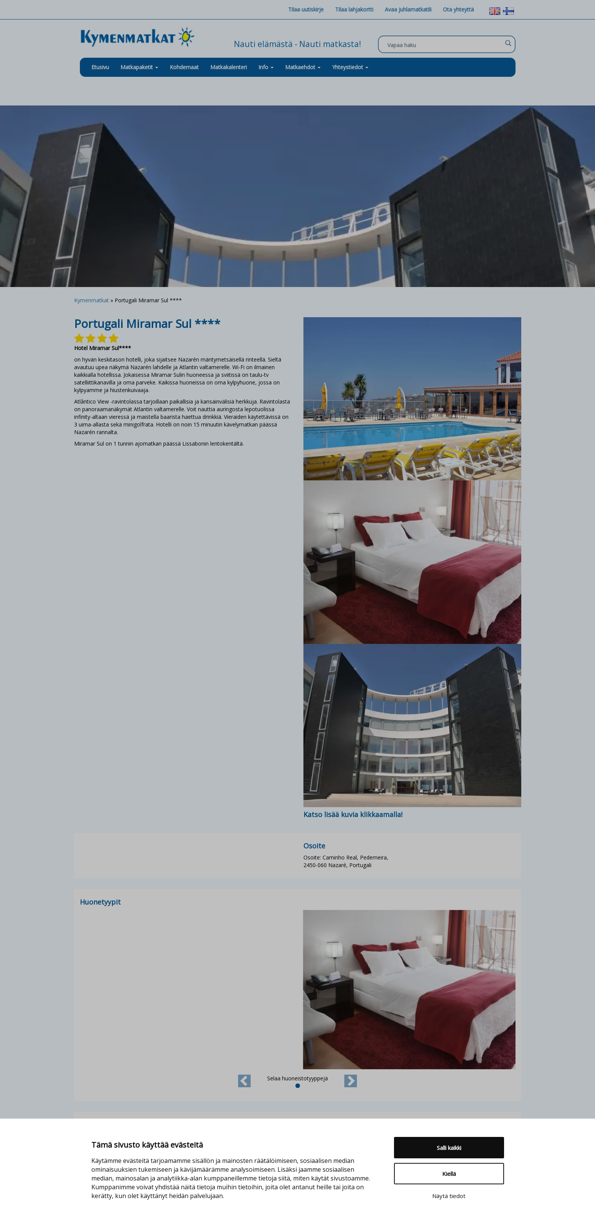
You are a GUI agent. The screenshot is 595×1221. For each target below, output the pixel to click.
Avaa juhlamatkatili (408, 9)
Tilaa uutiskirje (306, 9)
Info (266, 67)
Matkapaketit (139, 67)
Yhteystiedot (350, 67)
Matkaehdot (303, 67)
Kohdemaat (184, 67)
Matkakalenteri (228, 67)
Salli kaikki (449, 1147)
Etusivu (100, 67)
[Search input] (444, 44)
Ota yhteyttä (458, 9)
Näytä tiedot (448, 1196)
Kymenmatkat (91, 300)
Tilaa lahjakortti (354, 9)
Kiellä (449, 1173)
